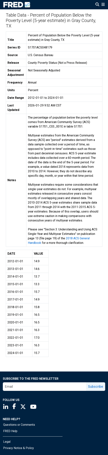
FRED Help (10, 431)
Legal (6, 441)
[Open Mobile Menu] (103, 4)
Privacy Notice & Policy (18, 448)
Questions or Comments (19, 424)
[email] (44, 386)
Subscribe (95, 386)
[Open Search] (97, 4)
